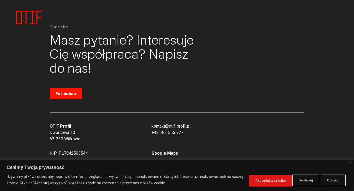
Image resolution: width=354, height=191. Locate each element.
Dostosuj (252, 180)
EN (214, 17)
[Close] (350, 162)
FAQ (300, 17)
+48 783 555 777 (167, 132)
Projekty (273, 17)
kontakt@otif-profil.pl (171, 126)
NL (223, 17)
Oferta (288, 17)
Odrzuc (283, 180)
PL (205, 17)
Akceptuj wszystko (324, 180)
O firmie (256, 17)
